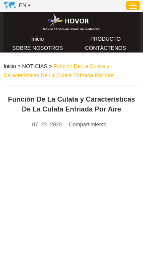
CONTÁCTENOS (105, 48)
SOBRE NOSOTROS (37, 48)
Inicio (37, 39)
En (22, 5)
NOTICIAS (34, 66)
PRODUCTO (105, 39)
